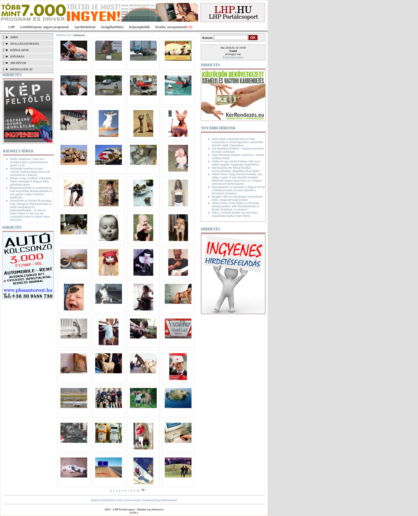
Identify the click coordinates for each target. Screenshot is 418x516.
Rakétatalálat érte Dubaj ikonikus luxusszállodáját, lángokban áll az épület (235, 169)
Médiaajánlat (169, 500)
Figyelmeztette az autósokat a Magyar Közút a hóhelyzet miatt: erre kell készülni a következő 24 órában (238, 190)
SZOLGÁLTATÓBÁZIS (24, 43)
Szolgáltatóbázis (112, 27)
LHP (11, 27)
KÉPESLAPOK (19, 50)
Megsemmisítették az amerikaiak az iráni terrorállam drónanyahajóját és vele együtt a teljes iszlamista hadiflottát (31, 192)
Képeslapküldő (139, 27)
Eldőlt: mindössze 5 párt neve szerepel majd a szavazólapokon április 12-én (29, 162)
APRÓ (14, 37)
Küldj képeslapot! (233, 57)
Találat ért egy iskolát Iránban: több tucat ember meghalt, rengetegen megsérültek (236, 163)
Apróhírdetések (84, 27)
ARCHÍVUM (18, 62)
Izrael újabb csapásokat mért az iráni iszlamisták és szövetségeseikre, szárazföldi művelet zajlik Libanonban (237, 142)
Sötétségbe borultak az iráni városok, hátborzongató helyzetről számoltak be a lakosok (30, 171)
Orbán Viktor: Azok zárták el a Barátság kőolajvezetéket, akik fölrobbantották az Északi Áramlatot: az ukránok (235, 206)
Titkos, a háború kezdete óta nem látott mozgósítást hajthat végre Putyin (235, 214)
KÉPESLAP (63, 35)
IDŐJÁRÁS (17, 56)
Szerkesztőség (151, 500)
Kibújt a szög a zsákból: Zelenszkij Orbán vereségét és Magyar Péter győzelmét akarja (30, 181)
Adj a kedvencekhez (129, 500)
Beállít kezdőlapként (103, 500)
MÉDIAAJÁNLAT (21, 69)
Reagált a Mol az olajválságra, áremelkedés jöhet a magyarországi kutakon (237, 198)
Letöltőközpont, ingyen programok (44, 27)
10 (137, 490)
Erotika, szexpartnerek (171, 27)
